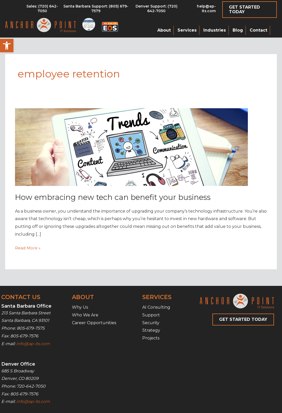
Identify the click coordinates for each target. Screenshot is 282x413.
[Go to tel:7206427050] (156, 10)
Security (150, 322)
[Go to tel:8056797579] (42, 10)
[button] (6, 45)
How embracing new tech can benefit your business (115, 197)
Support (151, 315)
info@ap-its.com (33, 343)
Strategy (151, 330)
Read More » (28, 248)
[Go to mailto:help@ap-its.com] (200, 10)
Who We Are (85, 315)
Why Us (80, 307)
